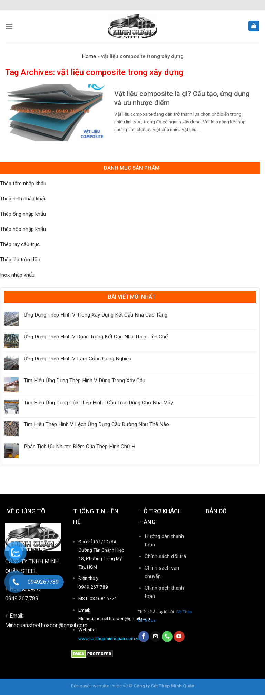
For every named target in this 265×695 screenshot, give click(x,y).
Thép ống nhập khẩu (23, 214)
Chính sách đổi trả (165, 556)
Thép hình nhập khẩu (23, 199)
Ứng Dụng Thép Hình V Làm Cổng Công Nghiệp (77, 359)
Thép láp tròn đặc (20, 259)
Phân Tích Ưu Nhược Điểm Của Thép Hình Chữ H (79, 446)
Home (89, 56)
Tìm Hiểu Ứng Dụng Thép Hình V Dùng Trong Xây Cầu (84, 380)
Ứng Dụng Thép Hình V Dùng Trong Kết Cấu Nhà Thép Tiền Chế (96, 337)
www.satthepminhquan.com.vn (109, 638)
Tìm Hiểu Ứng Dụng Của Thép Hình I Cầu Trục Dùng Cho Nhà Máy (98, 403)
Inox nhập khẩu (17, 275)
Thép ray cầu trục (20, 244)
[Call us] (167, 636)
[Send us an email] (155, 636)
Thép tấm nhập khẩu (23, 183)
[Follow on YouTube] (179, 636)
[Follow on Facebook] (143, 636)
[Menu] (9, 26)
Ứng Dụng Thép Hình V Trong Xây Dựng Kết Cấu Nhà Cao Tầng (95, 315)
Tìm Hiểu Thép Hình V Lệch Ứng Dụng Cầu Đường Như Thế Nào (96, 424)
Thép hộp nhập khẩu (23, 229)
